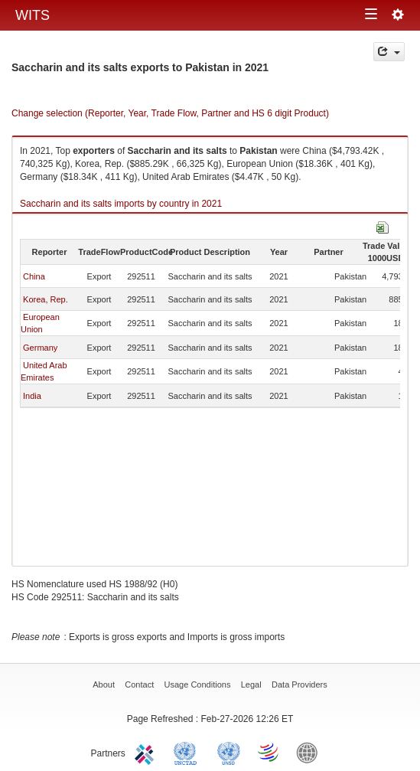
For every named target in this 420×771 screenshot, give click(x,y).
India (32, 395)
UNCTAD (188, 752)
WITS (32, 15)
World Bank (310, 752)
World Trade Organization (269, 752)
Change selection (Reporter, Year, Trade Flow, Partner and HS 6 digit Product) (170, 113)
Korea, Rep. (45, 299)
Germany (40, 347)
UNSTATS (228, 752)
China (34, 276)
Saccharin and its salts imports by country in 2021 (121, 203)
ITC (147, 752)
